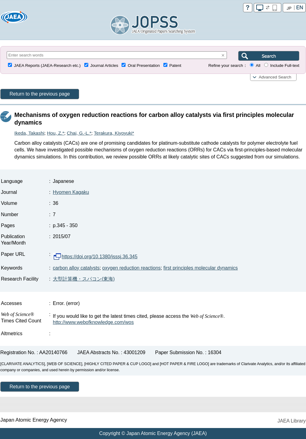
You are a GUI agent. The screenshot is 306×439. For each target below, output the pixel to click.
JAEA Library (292, 420)
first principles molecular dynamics (200, 267)
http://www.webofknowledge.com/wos (93, 322)
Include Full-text (284, 65)
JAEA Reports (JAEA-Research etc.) (47, 65)
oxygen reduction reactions (131, 267)
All (258, 65)
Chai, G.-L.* (79, 133)
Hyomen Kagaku (71, 192)
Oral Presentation (144, 65)
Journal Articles (104, 65)
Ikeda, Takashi (29, 133)
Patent (175, 65)
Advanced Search (275, 77)
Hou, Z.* (55, 133)
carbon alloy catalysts (76, 267)
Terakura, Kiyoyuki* (114, 133)
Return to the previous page (39, 93)
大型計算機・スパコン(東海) (84, 278)
